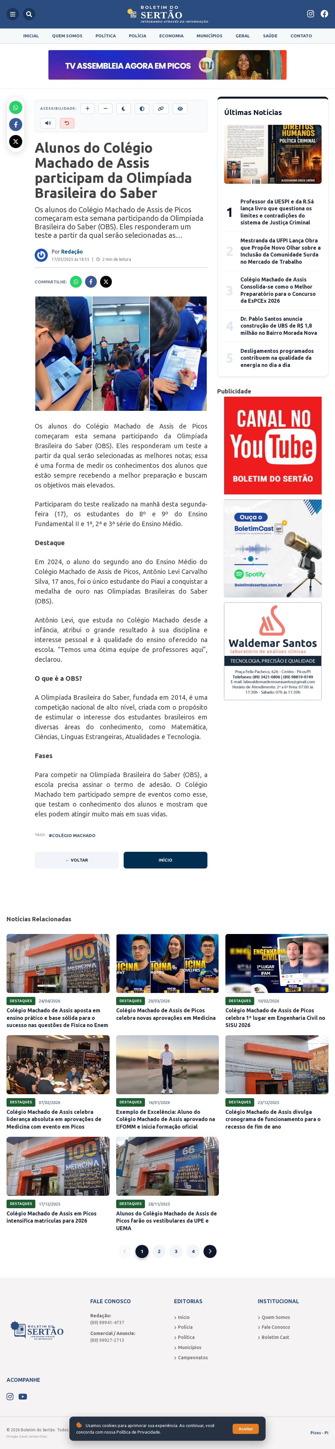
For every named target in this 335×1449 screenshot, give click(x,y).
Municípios (209, 35)
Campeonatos (191, 1357)
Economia (171, 35)
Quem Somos (67, 35)
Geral (243, 35)
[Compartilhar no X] (15, 141)
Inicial (31, 35)
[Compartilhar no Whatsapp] (15, 107)
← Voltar (76, 860)
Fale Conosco (274, 1327)
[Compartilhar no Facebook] (15, 124)
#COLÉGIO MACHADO (72, 835)
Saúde (270, 35)
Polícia (137, 35)
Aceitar (245, 1428)
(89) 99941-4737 (107, 1322)
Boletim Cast (273, 1337)
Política (106, 35)
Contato (301, 35)
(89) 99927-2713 (107, 1340)
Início (165, 860)
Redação (72, 252)
